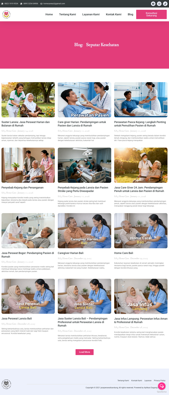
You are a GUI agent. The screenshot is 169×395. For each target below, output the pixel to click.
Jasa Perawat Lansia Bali (17, 318)
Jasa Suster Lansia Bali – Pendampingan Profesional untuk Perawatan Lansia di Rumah (82, 322)
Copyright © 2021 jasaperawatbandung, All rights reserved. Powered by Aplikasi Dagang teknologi (125, 388)
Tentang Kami (67, 14)
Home (49, 14)
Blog (130, 14)
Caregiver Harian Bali (71, 253)
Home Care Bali (123, 253)
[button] (85, 352)
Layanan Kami (91, 14)
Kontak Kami (113, 14)
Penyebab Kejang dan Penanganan (22, 187)
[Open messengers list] (162, 386)
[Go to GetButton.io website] (162, 392)
